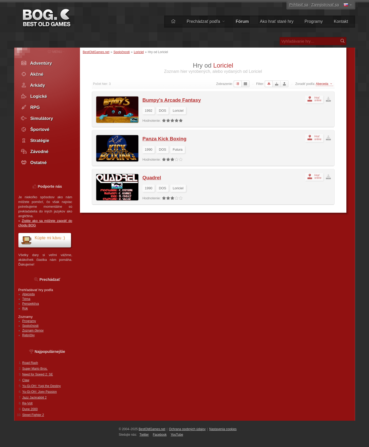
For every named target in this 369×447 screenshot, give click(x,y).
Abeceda (28, 294)
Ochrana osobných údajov (187, 429)
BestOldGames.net (96, 52)
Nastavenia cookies (223, 429)
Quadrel (152, 177)
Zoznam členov (33, 330)
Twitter (144, 434)
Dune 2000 (30, 409)
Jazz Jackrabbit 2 (34, 397)
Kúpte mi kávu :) (43, 240)
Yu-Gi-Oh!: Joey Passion (39, 392)
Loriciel (139, 52)
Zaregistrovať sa (325, 5)
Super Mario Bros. (35, 368)
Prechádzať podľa (206, 21)
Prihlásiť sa (298, 5)
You (177, 434)
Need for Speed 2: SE (37, 374)
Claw (25, 380)
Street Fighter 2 (33, 415)
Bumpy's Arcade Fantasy (172, 100)
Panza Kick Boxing (164, 138)
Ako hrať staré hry (277, 21)
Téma (26, 299)
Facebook (160, 434)
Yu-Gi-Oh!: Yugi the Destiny (41, 386)
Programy (314, 21)
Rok (25, 308)
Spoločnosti (121, 52)
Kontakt (341, 21)
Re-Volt (27, 403)
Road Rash (30, 363)
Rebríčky (28, 335)
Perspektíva (30, 304)
